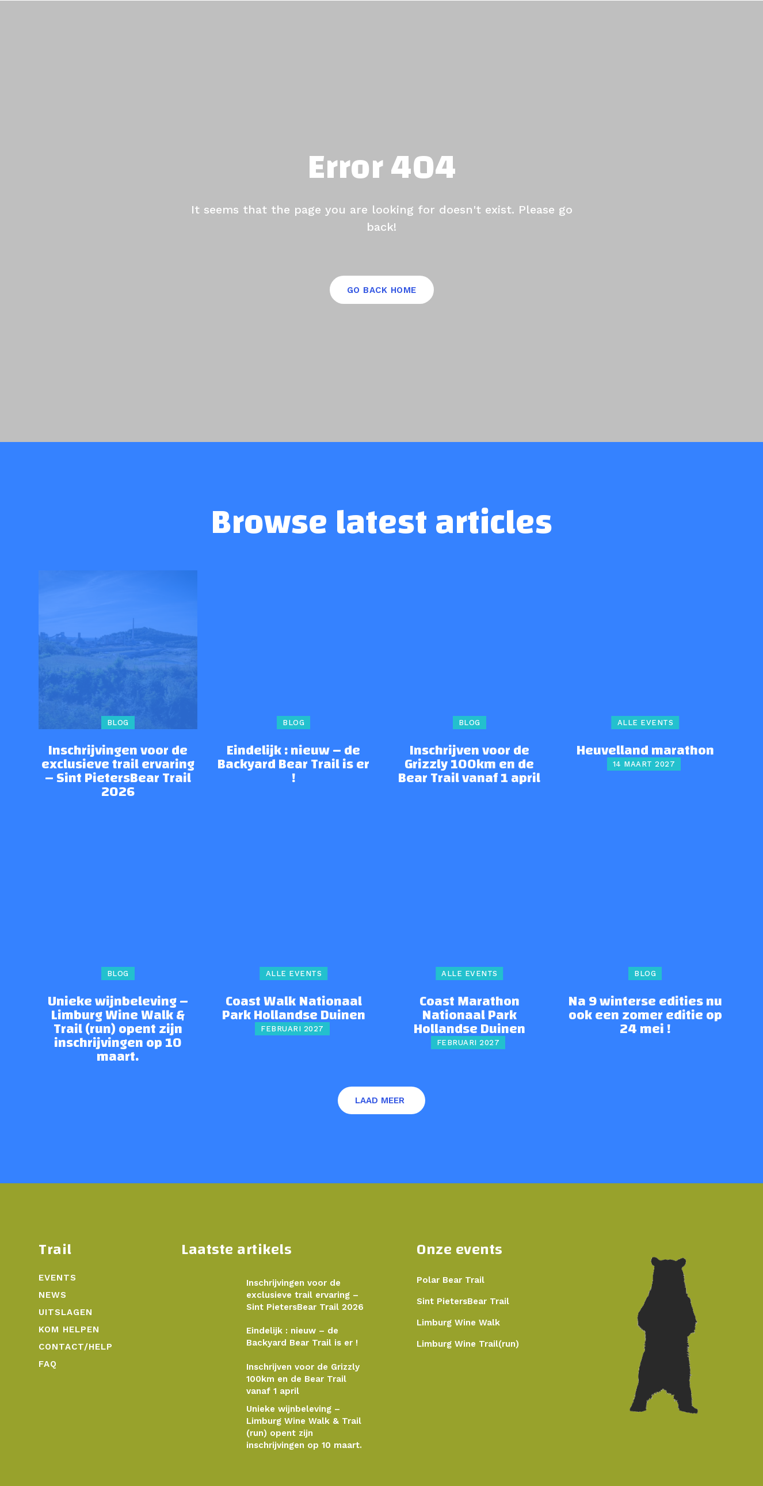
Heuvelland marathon (645, 750)
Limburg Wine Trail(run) (468, 1344)
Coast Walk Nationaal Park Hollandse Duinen (293, 1008)
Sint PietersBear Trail (463, 1301)
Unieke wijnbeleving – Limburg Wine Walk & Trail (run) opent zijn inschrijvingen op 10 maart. (118, 1029)
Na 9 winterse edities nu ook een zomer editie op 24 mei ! (645, 1015)
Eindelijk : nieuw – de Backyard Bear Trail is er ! (293, 764)
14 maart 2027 (644, 764)
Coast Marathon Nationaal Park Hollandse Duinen (469, 1015)
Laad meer (380, 1100)
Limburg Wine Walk (458, 1322)
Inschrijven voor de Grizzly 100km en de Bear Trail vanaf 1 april (469, 764)
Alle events (645, 722)
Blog (118, 722)
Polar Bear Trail (450, 1280)
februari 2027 (292, 1028)
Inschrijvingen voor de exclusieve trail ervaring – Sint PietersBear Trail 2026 (117, 771)
